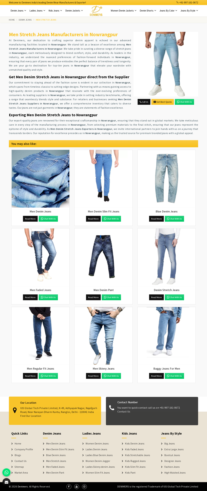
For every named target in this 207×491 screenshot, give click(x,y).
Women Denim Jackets (123, 10)
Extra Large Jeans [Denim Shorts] (174, 449)
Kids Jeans (55, 10)
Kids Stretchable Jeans (137, 455)
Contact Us (123, 413)
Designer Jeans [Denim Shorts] (172, 461)
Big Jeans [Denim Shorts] (169, 443)
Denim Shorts (148, 10)
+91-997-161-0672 (187, 2)
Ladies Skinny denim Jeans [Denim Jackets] (100, 467)
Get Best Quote (162, 101)
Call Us (144, 101)
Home (12, 19)
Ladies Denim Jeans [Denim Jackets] (96, 449)
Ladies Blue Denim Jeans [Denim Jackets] (99, 455)
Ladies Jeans (37, 10)
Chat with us (184, 101)
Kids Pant (130, 472)
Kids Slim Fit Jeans (135, 467)
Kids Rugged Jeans (135, 461)
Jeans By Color (168, 10)
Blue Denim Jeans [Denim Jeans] (56, 455)
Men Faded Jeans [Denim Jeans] (55, 467)
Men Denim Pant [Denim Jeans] (55, 472)
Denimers (23, 486)
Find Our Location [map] (30, 413)
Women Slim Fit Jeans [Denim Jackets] (98, 472)
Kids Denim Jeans (134, 443)
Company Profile (24, 449)
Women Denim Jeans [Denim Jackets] (97, 443)
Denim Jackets (74, 10)
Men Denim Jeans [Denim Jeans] (55, 443)
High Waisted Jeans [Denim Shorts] (175, 472)
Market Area (21, 472)
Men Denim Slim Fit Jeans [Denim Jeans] (60, 449)
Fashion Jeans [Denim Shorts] (172, 467)
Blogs (18, 455)
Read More (30, 218)
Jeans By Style (189, 10)
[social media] (68, 486)
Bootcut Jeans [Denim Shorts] (172, 455)
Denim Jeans (18, 10)
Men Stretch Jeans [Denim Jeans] (56, 461)
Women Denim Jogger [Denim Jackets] (98, 461)
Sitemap (19, 467)
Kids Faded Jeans (134, 449)
